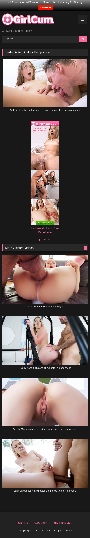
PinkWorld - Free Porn (45, 228)
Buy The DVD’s (62, 522)
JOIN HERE (45, 7)
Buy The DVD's (45, 239)
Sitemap (23, 522)
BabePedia (45, 232)
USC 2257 (40, 522)
